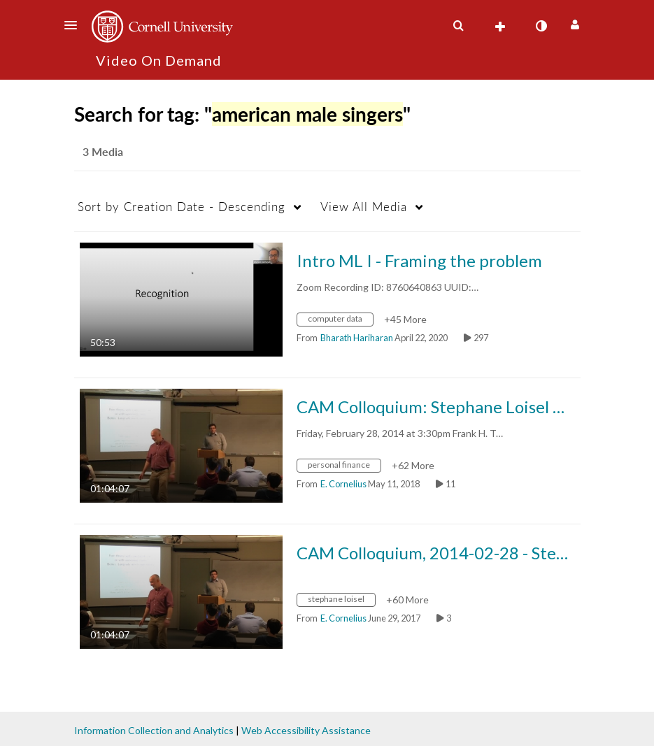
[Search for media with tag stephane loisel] (341, 601)
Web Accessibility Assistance (306, 730)
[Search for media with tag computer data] (340, 321)
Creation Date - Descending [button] (181, 206)
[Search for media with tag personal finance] (344, 467)
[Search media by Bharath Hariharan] (356, 337)
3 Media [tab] (103, 151)
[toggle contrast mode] (541, 25)
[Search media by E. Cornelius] (343, 483)
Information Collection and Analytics (154, 730)
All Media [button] (363, 206)
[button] (75, 25)
